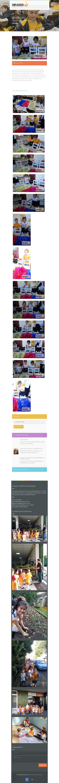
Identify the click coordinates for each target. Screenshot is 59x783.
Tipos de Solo (24, 439)
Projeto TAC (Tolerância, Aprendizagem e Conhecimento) (32, 458)
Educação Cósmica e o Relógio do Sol (31, 448)
